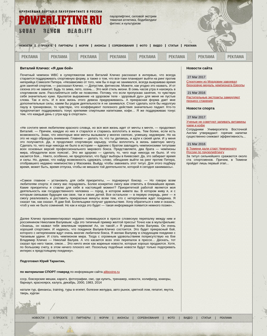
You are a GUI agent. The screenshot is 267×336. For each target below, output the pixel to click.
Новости (25, 45)
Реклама (190, 45)
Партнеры (65, 45)
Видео (157, 45)
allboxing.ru (111, 272)
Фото (143, 45)
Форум (84, 45)
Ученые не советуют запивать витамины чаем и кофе (216, 123)
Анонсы (100, 45)
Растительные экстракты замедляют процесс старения (213, 99)
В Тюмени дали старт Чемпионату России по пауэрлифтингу (212, 150)
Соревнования (123, 45)
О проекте (45, 45)
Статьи (173, 45)
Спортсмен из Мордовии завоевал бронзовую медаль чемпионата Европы (216, 83)
